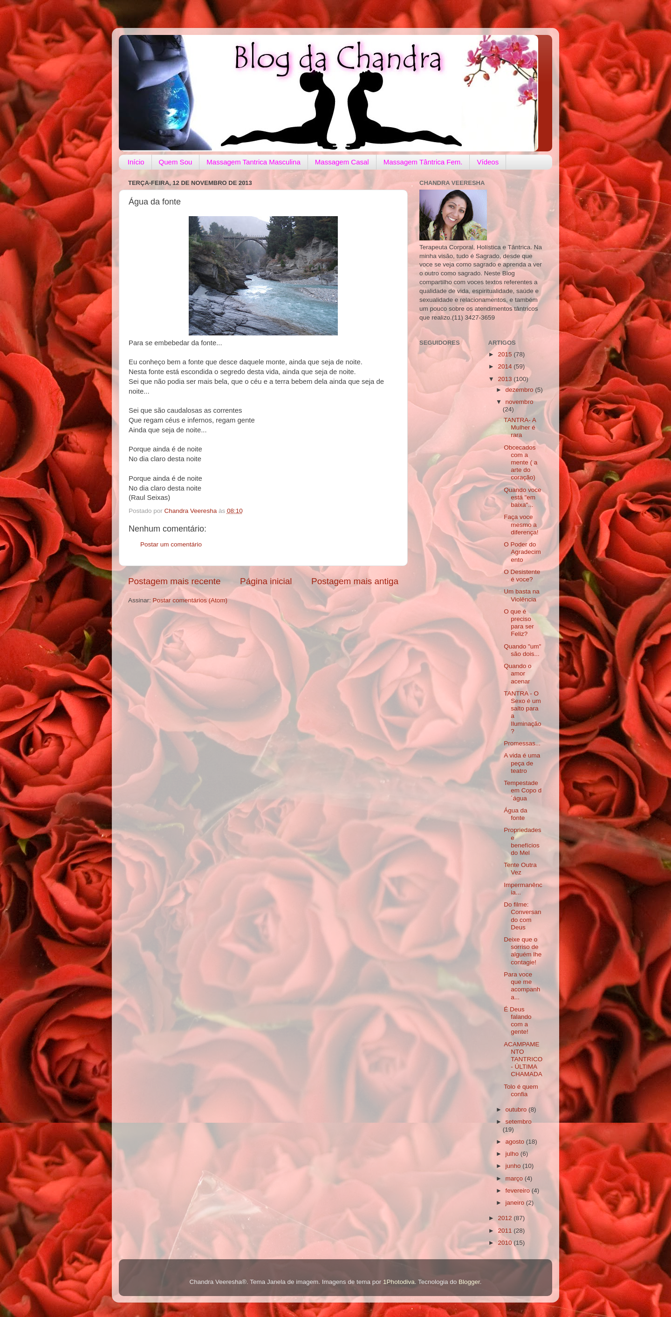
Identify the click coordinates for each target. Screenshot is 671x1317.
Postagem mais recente (174, 581)
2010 (506, 1242)
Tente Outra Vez (520, 868)
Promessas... (522, 743)
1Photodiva (399, 1281)
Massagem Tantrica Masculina (253, 162)
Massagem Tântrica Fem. (423, 162)
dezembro (520, 389)
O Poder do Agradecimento (522, 552)
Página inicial (266, 581)
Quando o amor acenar (517, 673)
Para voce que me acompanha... (522, 986)
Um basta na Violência (522, 595)
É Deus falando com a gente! (517, 1021)
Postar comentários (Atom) (190, 600)
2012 (506, 1218)
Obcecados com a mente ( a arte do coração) (520, 462)
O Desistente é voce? (522, 575)
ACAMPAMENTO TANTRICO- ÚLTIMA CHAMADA (523, 1059)
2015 (506, 354)
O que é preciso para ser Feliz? (519, 623)
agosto (516, 1141)
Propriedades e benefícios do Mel (522, 841)
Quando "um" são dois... (522, 650)
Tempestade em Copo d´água (522, 790)
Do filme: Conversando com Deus (522, 916)
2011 (506, 1230)
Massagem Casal (342, 162)
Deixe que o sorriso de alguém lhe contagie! (522, 951)
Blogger (469, 1281)
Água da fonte (515, 814)
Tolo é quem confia (521, 1090)
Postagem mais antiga (354, 581)
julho (513, 1153)
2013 (506, 378)
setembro (519, 1121)
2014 (506, 366)
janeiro (516, 1202)
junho (514, 1165)
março (515, 1178)
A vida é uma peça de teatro (522, 763)
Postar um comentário (171, 544)
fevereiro (519, 1190)
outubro (517, 1109)
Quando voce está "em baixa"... (522, 497)
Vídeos (488, 162)
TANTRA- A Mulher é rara (520, 427)
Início (136, 162)
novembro (520, 401)
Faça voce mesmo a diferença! (521, 524)
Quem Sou (175, 162)
